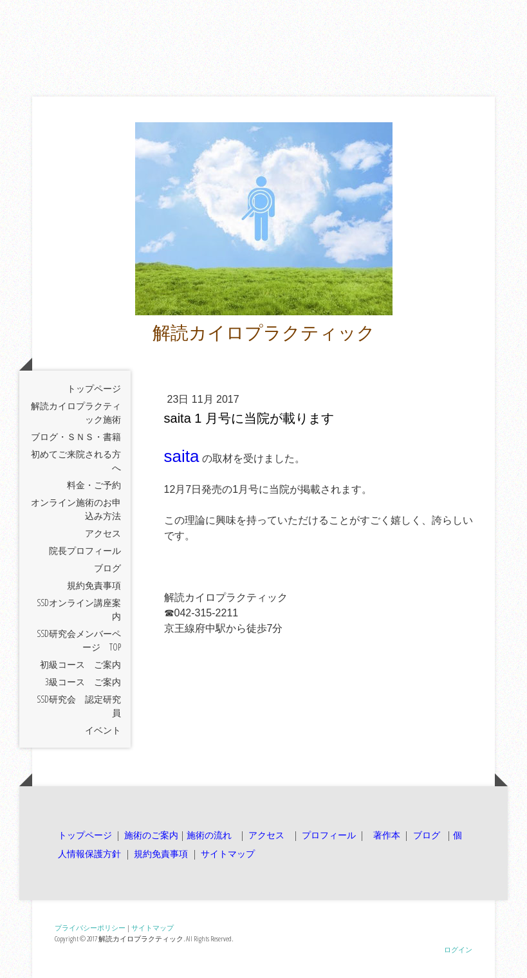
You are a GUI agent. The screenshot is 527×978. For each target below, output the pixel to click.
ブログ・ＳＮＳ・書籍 (76, 436)
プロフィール (327, 835)
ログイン (458, 949)
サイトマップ (228, 853)
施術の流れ (209, 835)
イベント (103, 730)
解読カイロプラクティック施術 (76, 412)
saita (181, 456)
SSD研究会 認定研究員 (79, 706)
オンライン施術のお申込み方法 (76, 509)
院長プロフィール (85, 550)
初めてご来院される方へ (76, 461)
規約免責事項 (94, 585)
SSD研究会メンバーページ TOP (79, 640)
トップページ (94, 388)
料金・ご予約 (94, 485)
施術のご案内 (151, 835)
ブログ (107, 568)
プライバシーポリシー (90, 927)
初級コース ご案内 (80, 664)
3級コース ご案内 (83, 682)
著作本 (385, 835)
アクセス (103, 533)
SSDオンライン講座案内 (79, 609)
